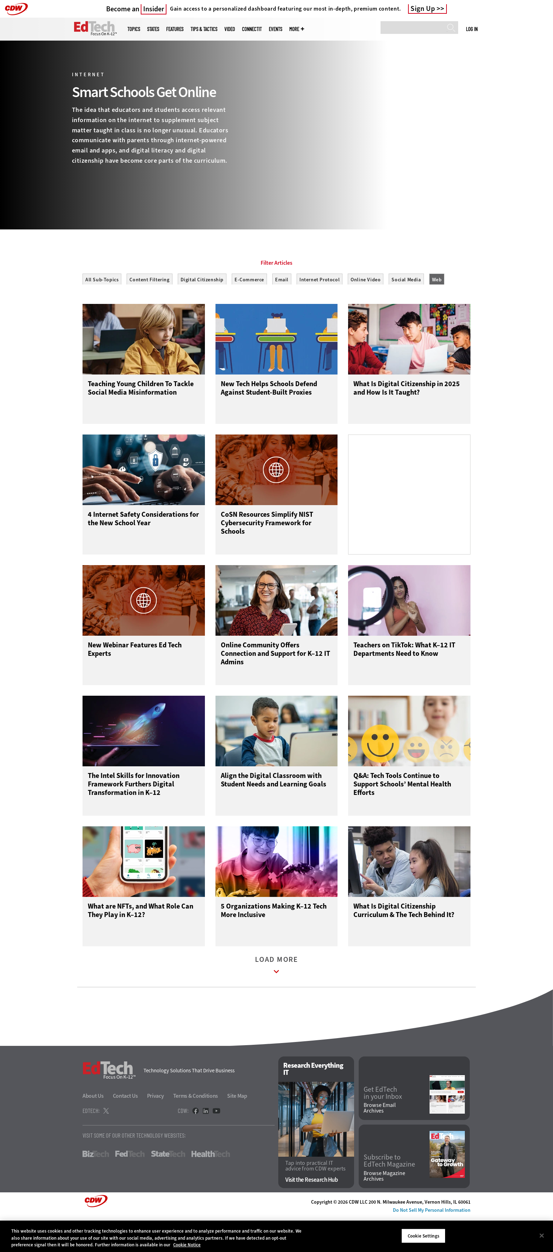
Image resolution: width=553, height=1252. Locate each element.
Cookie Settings (423, 1236)
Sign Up (423, 8)
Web (437, 311)
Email (281, 311)
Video (229, 29)
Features (174, 29)
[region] (276, 1236)
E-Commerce (249, 311)
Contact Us (125, 1130)
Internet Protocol (319, 311)
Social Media (406, 311)
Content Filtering (149, 311)
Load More (276, 1001)
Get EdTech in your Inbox (383, 1128)
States (153, 29)
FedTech (130, 1189)
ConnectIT (252, 29)
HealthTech (211, 1189)
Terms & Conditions (195, 1130)
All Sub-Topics (102, 311)
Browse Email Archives (380, 1143)
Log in (472, 29)
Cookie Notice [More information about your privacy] (187, 1245)
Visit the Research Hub (311, 1215)
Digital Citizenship (202, 311)
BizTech (96, 1189)
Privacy (155, 1130)
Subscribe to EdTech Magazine (389, 1196)
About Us (93, 1130)
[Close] (541, 1235)
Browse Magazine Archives (384, 1211)
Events (275, 29)
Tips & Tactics (203, 29)
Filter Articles (276, 294)
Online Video (366, 311)
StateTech (168, 1189)
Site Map (237, 1130)
